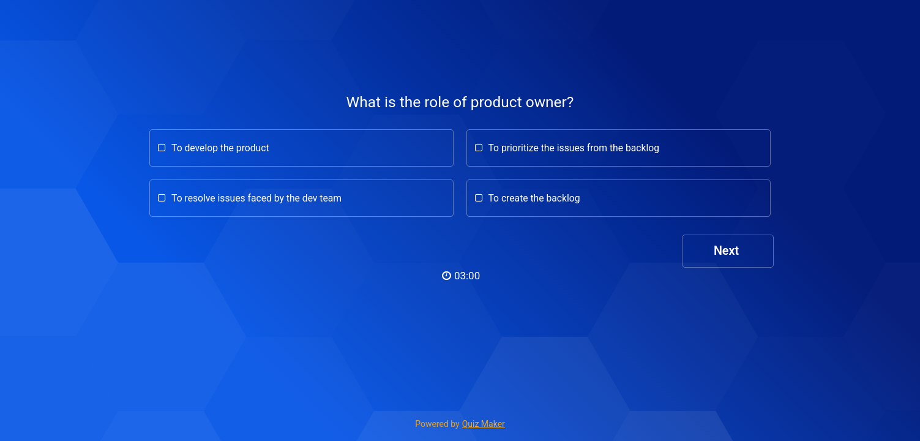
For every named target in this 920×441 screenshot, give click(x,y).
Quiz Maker (483, 424)
